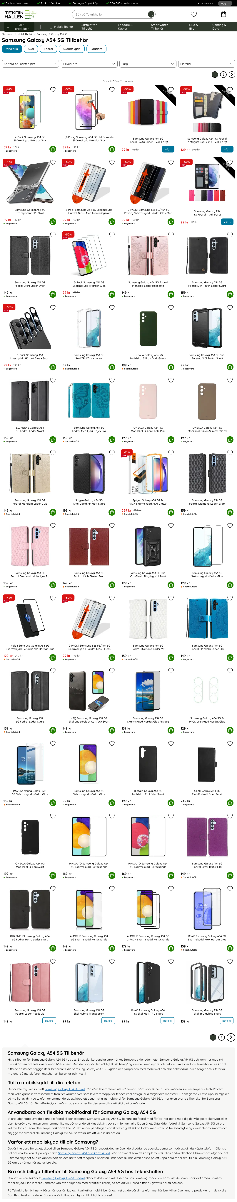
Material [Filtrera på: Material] (185, 64)
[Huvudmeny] (19, 27)
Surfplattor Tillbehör (89, 26)
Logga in (225, 3)
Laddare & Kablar (125, 26)
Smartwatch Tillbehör (159, 26)
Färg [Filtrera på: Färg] (124, 64)
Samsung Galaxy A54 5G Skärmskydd (84, 1153)
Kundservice (205, 3)
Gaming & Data (219, 26)
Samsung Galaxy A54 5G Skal (65, 1089)
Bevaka (49, 1020)
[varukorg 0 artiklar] (223, 14)
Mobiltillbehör (61, 26)
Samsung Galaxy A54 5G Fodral (63, 1178)
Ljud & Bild (193, 26)
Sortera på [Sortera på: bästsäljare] (20, 64)
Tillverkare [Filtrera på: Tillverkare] (70, 64)
